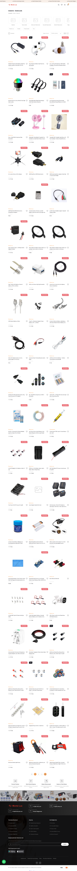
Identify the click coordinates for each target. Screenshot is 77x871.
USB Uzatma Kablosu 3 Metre (14, 321)
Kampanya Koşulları (34, 834)
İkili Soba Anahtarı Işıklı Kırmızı (14, 762)
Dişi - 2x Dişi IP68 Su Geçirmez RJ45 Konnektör (15, 138)
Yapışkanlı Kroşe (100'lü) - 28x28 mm (36, 725)
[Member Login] (65, 5)
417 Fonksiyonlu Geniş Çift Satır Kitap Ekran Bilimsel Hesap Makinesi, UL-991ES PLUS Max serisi (58, 101)
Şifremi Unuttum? (54, 834)
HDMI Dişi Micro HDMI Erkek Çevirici (36, 174)
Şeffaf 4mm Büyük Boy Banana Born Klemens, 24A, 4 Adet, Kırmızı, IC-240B (16, 689)
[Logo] (12, 5)
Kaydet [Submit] (64, 844)
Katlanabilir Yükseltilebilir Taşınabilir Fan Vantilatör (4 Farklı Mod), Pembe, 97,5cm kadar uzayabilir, (37, 138)
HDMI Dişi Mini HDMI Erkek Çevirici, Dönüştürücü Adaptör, (15, 211)
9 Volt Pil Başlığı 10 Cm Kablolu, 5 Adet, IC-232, (16, 469)
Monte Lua (10, 62)
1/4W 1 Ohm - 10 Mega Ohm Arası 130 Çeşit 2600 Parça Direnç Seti (58, 395)
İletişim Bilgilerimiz (13, 834)
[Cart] (68, 5)
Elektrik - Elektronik (16, 13)
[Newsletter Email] (38, 844)
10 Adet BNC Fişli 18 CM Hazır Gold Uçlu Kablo (16, 616)
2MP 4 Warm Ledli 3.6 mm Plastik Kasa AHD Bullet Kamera (57, 616)
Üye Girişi (53, 823)
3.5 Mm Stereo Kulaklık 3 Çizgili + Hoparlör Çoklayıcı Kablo (58, 211)
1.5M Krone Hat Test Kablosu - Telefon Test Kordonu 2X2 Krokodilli (57, 358)
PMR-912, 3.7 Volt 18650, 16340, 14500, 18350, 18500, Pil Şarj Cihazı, (36, 469)
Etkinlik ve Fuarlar (13, 828)
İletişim (54, 858)
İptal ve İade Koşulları (34, 828)
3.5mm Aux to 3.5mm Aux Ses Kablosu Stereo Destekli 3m (57, 285)
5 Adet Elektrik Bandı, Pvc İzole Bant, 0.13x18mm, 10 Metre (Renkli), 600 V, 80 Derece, (57, 689)
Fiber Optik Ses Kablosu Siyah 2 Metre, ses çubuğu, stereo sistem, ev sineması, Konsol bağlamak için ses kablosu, (58, 248)
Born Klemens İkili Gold (54, 578)
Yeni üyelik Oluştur (55, 826)
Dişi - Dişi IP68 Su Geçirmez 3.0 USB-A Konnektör (36, 395)
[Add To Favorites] (26, 64)
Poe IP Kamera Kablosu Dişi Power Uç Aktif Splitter (36, 64)
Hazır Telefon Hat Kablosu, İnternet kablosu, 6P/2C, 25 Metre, (15, 285)
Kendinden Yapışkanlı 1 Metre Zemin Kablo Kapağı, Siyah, (37, 652)
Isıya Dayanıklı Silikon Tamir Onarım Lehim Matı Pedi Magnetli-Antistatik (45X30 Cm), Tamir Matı (16, 579)
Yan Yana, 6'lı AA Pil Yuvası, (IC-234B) (15, 505)
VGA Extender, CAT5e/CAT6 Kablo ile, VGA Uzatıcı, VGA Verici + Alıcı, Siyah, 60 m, (58, 505)
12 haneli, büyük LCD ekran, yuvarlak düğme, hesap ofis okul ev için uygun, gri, (37, 211)
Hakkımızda (12, 823)
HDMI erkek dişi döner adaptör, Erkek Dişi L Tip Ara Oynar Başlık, (58, 174)
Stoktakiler (12, 33)
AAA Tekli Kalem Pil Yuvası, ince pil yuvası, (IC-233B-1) (58, 469)
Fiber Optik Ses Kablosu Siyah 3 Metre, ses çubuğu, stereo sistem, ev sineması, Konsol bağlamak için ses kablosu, (37, 248)
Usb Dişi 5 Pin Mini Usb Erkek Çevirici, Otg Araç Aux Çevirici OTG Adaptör (16, 395)
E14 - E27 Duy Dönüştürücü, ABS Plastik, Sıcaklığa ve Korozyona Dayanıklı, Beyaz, (58, 64)
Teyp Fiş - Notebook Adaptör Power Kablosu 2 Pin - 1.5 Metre (36, 322)
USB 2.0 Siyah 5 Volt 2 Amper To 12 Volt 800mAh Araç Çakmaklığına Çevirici (57, 542)
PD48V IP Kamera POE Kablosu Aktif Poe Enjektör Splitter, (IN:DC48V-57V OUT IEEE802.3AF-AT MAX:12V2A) (16, 64)
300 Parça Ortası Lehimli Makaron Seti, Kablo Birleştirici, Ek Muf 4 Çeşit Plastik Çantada (36, 432)
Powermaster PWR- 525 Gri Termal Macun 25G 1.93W (58, 432)
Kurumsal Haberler (13, 831)
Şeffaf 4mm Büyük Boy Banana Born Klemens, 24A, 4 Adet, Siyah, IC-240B (57, 652)
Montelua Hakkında (47, 858)
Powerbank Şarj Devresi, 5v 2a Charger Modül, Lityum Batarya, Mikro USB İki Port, (37, 579)
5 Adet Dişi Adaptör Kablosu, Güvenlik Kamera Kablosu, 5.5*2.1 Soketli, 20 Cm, (36, 616)
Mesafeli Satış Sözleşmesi (35, 823)
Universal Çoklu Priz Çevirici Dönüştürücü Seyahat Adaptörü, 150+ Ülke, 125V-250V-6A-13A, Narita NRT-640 (16, 652)
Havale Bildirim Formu (55, 831)
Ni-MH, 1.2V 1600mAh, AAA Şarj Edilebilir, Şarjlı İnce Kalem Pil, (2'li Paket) (16, 432)
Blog (40, 858)
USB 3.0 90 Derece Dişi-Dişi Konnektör (37, 284)
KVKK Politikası (33, 831)
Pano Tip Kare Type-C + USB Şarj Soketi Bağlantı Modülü (16, 248)
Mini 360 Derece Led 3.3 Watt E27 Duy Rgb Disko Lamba (16, 101)
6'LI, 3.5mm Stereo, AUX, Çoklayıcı (15, 174)
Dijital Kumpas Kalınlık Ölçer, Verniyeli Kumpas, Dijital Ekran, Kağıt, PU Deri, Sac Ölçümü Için (58, 763)
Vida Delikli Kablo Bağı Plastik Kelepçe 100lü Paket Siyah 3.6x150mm (36, 101)
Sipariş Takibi (53, 828)
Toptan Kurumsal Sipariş (32, 858)
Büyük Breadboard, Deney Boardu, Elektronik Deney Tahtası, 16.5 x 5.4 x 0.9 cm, (37, 542)
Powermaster (52, 429)
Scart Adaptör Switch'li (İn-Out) (35, 505)
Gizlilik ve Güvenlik (34, 826)
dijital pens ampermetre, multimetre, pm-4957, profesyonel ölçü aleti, (37, 763)
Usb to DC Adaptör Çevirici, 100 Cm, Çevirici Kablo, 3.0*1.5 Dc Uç (15, 358)
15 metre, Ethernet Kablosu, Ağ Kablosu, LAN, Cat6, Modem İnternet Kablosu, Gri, (58, 322)
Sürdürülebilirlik (13, 826)
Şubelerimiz (23, 858)
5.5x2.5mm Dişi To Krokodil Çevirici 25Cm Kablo (37, 358)
